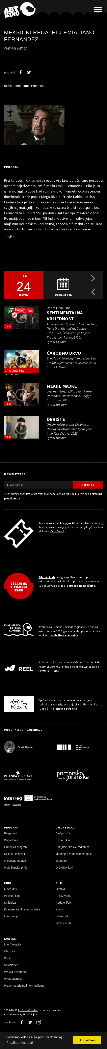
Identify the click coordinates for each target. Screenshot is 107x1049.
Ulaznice (9, 951)
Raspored (10, 833)
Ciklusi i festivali (14, 853)
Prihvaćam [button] (87, 1040)
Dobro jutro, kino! (59, 308)
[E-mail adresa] (38, 485)
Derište (56, 419)
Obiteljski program (16, 847)
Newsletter (11, 965)
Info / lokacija (12, 944)
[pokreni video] (21, 317)
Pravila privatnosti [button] (19, 1042)
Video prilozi (64, 916)
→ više (9, 236)
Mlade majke (62, 386)
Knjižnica (10, 902)
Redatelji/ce (63, 902)
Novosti (60, 909)
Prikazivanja (63, 895)
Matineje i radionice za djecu (74, 853)
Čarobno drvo (64, 353)
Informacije (11, 916)
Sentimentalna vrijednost (65, 316)
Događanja (11, 840)
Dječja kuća (63, 833)
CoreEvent (57, 531)
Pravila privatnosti (15, 971)
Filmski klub (46, 577)
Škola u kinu (64, 840)
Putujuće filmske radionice (73, 847)
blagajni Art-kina (71, 523)
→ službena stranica (64, 635)
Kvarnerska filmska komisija (22, 909)
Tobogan (61, 860)
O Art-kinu (10, 889)
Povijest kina (12, 895)
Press (7, 958)
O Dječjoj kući (65, 867)
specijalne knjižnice (82, 585)
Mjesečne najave (15, 860)
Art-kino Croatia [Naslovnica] (27, 1010)
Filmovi (60, 889)
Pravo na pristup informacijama (24, 985)
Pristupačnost (13, 978)
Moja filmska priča (15, 867)
